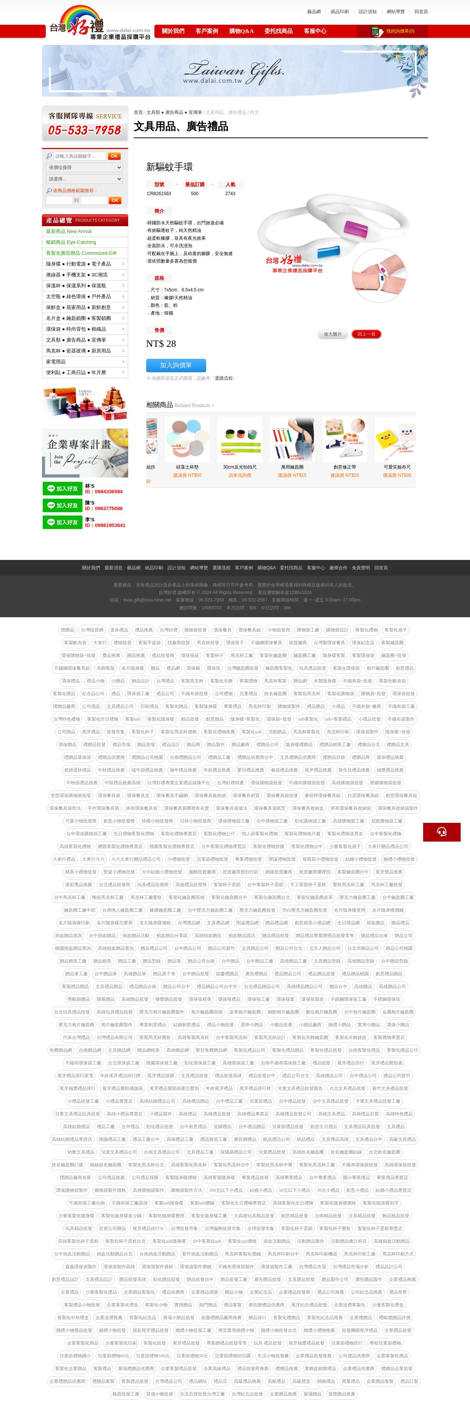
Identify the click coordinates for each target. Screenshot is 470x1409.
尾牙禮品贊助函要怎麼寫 (174, 1088)
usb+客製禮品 (338, 719)
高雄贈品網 (177, 1050)
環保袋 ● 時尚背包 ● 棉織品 (85, 329)
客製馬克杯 (192, 681)
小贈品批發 (281, 1024)
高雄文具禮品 (331, 1113)
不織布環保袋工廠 (83, 1063)
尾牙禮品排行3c (148, 1228)
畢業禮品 (233, 706)
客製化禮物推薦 (219, 731)
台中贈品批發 (195, 973)
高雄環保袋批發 (400, 1164)
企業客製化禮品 (392, 1355)
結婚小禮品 (261, 1190)
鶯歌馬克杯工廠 (348, 884)
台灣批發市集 (184, 1228)
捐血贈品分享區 (172, 935)
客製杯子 (215, 655)
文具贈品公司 (255, 948)
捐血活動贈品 (276, 1241)
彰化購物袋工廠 (310, 821)
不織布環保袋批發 (360, 1164)
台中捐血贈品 (102, 935)
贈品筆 (174, 961)
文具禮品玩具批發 (362, 1126)
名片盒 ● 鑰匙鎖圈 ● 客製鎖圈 (85, 318)
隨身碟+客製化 (245, 719)
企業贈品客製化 (139, 1292)
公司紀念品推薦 (366, 1292)
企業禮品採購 (204, 1292)
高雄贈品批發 (134, 999)
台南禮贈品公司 (185, 757)
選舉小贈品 (252, 1024)
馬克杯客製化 (306, 731)
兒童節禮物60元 (113, 1355)
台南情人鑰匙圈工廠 (122, 910)
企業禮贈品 (361, 1317)
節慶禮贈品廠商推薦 (221, 1317)
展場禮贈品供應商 (136, 1368)
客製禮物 (248, 681)
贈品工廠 (127, 961)
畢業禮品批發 (255, 1177)
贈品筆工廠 (76, 973)
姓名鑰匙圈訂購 (67, 1164)
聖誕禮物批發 (282, 859)
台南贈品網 (90, 1050)
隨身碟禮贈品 (299, 744)
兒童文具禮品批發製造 (300, 1088)
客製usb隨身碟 (168, 1203)
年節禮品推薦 (217, 770)
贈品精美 (102, 961)
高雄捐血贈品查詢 (116, 948)
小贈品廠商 (310, 1024)
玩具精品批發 (78, 1228)
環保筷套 (286, 999)
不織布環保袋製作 (236, 1266)
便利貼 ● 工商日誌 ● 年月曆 (85, 372)
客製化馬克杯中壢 (274, 1164)
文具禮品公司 (120, 706)
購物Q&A (241, 31)
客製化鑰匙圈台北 (272, 897)
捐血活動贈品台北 (115, 1254)
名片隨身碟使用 (349, 910)
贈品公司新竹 (221, 948)
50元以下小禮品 (294, 1190)
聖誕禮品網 (247, 922)
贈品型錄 (152, 961)
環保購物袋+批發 (78, 655)
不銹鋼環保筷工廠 (349, 999)
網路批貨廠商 (278, 872)
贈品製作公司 (335, 1279)
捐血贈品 (376, 922)
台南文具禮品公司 (162, 1152)
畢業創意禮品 (152, 1024)
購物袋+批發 (373, 693)
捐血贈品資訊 (241, 935)
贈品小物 (234, 1292)
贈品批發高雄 (132, 1279)
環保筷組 (190, 655)
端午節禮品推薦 (147, 770)
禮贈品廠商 (64, 706)
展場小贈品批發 (179, 1317)
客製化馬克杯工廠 (317, 1164)
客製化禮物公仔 (219, 833)
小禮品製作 (161, 1113)
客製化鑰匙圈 (273, 655)
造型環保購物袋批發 (71, 795)
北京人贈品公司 (325, 948)
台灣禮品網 (189, 922)
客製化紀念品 (142, 1317)
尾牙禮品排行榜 (255, 1088)
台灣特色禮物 (66, 719)
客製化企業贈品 (71, 1368)
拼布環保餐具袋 (141, 808)
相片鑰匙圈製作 (117, 1024)
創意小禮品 (357, 1190)
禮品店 (220, 1381)
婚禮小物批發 (112, 1330)
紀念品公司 (93, 693)
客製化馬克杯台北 (146, 1164)
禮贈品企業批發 (397, 1368)
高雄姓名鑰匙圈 (308, 1152)
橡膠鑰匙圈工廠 (165, 910)
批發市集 (116, 731)
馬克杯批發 (208, 642)
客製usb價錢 (202, 1203)
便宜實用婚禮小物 (236, 1330)
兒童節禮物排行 (347, 1343)
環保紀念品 (363, 642)
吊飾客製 (106, 668)
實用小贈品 (369, 1024)
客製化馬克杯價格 (179, 731)
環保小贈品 (398, 1024)
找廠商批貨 (179, 642)
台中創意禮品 (193, 1126)
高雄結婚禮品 (76, 1126)
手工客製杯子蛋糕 (308, 884)
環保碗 (193, 668)
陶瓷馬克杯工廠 (108, 897)
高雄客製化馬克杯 (189, 1164)
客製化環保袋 (346, 668)
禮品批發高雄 (228, 1075)
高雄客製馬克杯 (193, 1037)
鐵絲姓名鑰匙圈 (105, 1164)
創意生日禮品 (323, 1126)
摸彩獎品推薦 (78, 884)
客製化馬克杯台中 (232, 1164)
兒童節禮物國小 (75, 1355)
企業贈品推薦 (283, 1394)
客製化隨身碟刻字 (381, 1203)
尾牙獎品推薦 (389, 872)
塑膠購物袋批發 (385, 782)
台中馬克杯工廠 (69, 897)
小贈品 (118, 681)
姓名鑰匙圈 (275, 693)
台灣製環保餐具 (329, 642)
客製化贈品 (176, 706)
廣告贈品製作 (368, 1279)
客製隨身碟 (206, 706)
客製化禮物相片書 (302, 833)
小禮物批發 (179, 859)
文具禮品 (396, 1126)
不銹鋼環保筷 (386, 999)
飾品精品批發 (395, 1215)
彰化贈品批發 (166, 1279)
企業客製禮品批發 (179, 1368)
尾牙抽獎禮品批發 (307, 1343)
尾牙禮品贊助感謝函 (122, 1088)
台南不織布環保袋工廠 (283, 1063)
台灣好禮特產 (230, 782)
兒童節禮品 (261, 1101)
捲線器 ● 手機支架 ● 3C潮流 (85, 275)
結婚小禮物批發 (361, 859)
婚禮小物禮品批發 (74, 1330)
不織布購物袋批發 (307, 782)
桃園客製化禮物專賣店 (172, 846)
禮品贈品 (316, 706)
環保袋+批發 (279, 719)
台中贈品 (230, 961)
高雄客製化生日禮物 (293, 1203)
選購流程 (224, 378)
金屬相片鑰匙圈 (398, 1012)
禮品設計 (171, 744)
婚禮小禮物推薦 (319, 1330)
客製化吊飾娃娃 (351, 1037)
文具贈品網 (119, 1050)
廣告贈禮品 (245, 1139)
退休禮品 (119, 630)
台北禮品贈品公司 (262, 986)
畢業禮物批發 (248, 859)
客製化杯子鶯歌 (335, 1228)
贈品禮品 (400, 922)
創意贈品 (215, 719)
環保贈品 (67, 744)
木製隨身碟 (325, 681)
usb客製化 (308, 719)
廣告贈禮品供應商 (266, 1305)
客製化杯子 (143, 731)
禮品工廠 (106, 1126)
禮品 (115, 693)
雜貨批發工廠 (125, 1394)
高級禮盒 (301, 1381)
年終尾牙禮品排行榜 (120, 1075)
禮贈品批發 (94, 744)
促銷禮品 (223, 1126)
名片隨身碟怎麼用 (115, 922)
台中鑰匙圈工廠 (398, 897)
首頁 (138, 112)
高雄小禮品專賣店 (125, 1113)
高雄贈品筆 (135, 973)
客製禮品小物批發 (82, 1305)
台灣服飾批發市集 (223, 1228)
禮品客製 (233, 1305)
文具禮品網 (218, 922)
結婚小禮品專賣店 (394, 1190)
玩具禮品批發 (312, 668)
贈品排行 (257, 1317)
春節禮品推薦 (284, 770)
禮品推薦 (144, 630)
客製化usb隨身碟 (169, 1241)
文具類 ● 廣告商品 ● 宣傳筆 (85, 340)
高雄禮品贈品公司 (305, 986)
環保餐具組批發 (282, 795)
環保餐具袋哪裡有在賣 (186, 808)
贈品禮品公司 (154, 948)
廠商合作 (338, 567)
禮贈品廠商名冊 (75, 1177)
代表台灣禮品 (76, 1037)
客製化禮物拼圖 (268, 846)
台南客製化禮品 (364, 1050)
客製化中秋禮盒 (73, 1317)
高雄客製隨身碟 (219, 1177)
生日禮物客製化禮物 (134, 833)
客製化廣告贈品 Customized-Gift (81, 253)
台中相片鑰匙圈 (360, 1012)
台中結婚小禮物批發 (162, 872)
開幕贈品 (106, 999)
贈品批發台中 (200, 1279)
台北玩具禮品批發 (72, 1012)
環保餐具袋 (109, 795)
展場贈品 (313, 1394)
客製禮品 (102, 1368)
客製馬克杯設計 (270, 1037)
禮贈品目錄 (334, 757)
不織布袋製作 (401, 719)
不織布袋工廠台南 (87, 1203)
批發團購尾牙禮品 (360, 1330)
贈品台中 (338, 986)
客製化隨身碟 (160, 719)
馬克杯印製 (259, 706)
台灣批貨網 (92, 630)
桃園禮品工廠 (112, 1139)
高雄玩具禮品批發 (115, 1012)
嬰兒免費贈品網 (211, 1050)
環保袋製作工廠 (276, 1266)
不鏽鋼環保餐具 (266, 642)
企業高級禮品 (217, 1368)
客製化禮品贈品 (288, 1050)
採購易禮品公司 (236, 1152)
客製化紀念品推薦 (325, 1317)
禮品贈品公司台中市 (217, 986)
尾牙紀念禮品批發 (309, 1305)
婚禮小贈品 (339, 1024)
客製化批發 (155, 1343)
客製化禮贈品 (286, 1317)
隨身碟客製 (334, 655)
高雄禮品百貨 (365, 1113)
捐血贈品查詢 (68, 935)
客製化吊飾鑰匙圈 (310, 1037)
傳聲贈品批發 (168, 999)
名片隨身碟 (132, 668)
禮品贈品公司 (287, 973)
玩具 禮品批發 (268, 1343)
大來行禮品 (64, 859)
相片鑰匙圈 (378, 668)
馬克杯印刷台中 (283, 1254)
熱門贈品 (208, 1305)
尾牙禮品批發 (186, 1343)
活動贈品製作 (310, 1241)
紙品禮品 (306, 1139)
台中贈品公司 (187, 948)
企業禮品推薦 (402, 1279)
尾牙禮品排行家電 (75, 1075)
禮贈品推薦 (286, 1368)
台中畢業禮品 (322, 1177)
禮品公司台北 (295, 1075)
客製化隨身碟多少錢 (121, 1215)
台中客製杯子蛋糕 (265, 884)
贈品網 (300, 681)
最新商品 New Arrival (68, 231)
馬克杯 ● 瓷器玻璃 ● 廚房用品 (85, 351)
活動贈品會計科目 (349, 1241)
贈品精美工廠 (73, 961)
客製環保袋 (363, 655)
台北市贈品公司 (363, 948)
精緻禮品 (326, 1381)
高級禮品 (277, 1381)
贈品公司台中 (176, 986)
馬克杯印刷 (338, 731)
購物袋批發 (195, 630)
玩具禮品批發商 (153, 884)
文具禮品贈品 (109, 986)
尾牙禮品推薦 (318, 770)
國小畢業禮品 (356, 1177)
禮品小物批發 (220, 1024)
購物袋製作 (289, 706)
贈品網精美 (148, 1050)
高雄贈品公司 (392, 986)
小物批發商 (279, 630)
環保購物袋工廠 (234, 821)
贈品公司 (404, 935)
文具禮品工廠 (200, 1152)
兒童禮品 (248, 693)
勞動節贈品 (78, 999)
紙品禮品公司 (276, 1139)
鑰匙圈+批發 (393, 655)
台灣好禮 (169, 630)
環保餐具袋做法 (231, 808)
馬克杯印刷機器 (321, 1254)
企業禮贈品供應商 (67, 1381)
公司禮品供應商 (354, 1355)
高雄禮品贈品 (195, 1101)
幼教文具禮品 (80, 1152)
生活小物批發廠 (273, 1355)
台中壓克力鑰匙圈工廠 (210, 910)
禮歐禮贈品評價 (394, 1317)
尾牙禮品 (91, 731)
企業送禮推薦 (109, 1317)
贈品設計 (141, 681)
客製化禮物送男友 (345, 833)
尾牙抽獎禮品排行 (78, 1088)
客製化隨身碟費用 (166, 1215)
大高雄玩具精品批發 (254, 1215)
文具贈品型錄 (327, 961)
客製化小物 (156, 1305)
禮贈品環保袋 (77, 757)
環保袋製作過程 (157, 1266)
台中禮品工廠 (229, 1101)
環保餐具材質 (246, 795)
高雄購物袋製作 (148, 1190)
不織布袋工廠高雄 (130, 1203)
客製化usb (252, 731)
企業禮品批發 (398, 1330)
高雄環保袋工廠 (238, 1063)
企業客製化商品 (83, 1343)
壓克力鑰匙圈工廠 (358, 897)
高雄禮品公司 (329, 1075)
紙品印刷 (340, 11)
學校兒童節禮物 (385, 1343)
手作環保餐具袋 (103, 808)
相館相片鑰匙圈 (283, 1012)
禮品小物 (96, 681)
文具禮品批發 (194, 1075)
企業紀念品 (261, 1292)
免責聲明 (361, 567)
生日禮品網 (348, 922)
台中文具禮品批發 (331, 1101)
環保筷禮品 (229, 999)
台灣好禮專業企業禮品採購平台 (178, 782)
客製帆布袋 (75, 642)
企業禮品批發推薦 (314, 1355)
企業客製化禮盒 (122, 1305)
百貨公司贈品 (112, 1228)
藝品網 (314, 11)
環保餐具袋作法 (65, 808)
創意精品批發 (294, 1215)
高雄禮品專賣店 (253, 1113)
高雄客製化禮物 (75, 846)
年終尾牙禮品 (219, 1088)
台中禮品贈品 (251, 1126)
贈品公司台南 (201, 961)
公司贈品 (66, 731)
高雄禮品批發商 (191, 884)
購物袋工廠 (308, 630)
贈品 (155, 668)
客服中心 (315, 31)
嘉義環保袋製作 (81, 1266)
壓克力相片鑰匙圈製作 (161, 1012)
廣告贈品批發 (267, 1279)
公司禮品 (91, 706)
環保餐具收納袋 (210, 795)
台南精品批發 (328, 1215)
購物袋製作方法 (186, 1190)
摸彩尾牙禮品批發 (151, 1330)
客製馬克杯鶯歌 (155, 1037)
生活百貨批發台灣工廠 (202, 1394)
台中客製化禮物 (385, 833)
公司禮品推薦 (111, 1177)
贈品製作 (216, 744)
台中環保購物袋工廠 (86, 833)
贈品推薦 (136, 655)
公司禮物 (224, 693)
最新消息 (114, 567)
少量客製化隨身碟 (76, 1215)
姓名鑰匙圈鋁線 (346, 1152)
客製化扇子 (396, 630)
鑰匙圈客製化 (278, 668)
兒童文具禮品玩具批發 (77, 1113)
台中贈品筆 (105, 973)
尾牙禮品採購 (160, 1075)
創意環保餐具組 (401, 795)
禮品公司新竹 (396, 1075)
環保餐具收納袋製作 (398, 808)
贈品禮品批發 (275, 935)
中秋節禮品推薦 (82, 782)
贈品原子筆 (164, 973)
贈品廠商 (241, 744)
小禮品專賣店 (119, 1101)
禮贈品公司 (267, 744)
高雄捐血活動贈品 (392, 1241)
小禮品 (338, 706)
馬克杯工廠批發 (387, 884)
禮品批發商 (163, 655)
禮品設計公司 (389, 1266)
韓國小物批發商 (157, 821)
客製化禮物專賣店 (179, 833)
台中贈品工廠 (259, 961)
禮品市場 (121, 744)
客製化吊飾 (221, 681)
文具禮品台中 (368, 1139)
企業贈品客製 (380, 1381)
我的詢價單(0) (400, 31)
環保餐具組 (249, 630)
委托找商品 (279, 31)
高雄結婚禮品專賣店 (72, 1139)
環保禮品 (71, 681)
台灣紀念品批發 (247, 1394)
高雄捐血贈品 (208, 935)
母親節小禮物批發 (320, 859)
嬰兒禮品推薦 (250, 770)
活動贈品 (277, 731)
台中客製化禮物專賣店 (223, 846)
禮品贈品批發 (321, 973)
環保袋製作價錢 (195, 1266)
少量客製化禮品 (101, 1292)
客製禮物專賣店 (389, 1037)
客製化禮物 (366, 630)
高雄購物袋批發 (347, 782)
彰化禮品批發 (159, 1126)
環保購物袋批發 (266, 782)
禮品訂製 (409, 1381)
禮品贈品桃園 (355, 973)
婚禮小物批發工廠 (193, 1330)
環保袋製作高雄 (119, 1266)
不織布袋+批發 (358, 681)
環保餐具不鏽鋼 (172, 795)
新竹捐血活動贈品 (200, 1254)
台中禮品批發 (292, 1101)
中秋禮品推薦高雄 (123, 782)
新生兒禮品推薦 (354, 770)
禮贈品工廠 (219, 757)
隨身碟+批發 (397, 731)
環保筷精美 (200, 999)
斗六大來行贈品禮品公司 (136, 859)
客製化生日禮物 (102, 719)
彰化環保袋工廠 (200, 1063)
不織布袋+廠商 (367, 706)
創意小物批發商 (119, 821)
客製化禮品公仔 (402, 1050)
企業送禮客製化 (349, 1305)
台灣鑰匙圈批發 (243, 668)
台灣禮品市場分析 (351, 1266)
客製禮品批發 (134, 1381)
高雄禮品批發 (217, 1113)
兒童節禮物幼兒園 (233, 1355)
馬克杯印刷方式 (398, 1254)
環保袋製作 (367, 731)
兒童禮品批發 (272, 1152)
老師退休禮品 (77, 770)
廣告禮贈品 (256, 973)
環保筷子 (235, 642)
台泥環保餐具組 (363, 795)
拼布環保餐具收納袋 (351, 808)
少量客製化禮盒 (388, 1305)
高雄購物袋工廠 (348, 821)
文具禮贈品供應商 (298, 757)
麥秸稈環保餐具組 (323, 795)
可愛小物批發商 (81, 821)
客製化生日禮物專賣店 (243, 1203)
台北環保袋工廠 (123, 1063)
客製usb (133, 719)
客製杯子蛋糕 (227, 884)
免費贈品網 (60, 1050)
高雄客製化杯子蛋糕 (78, 1241)
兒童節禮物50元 (192, 1355)
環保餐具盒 (138, 795)
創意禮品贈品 (389, 973)
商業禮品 (351, 1381)
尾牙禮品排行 (350, 1063)
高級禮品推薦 (247, 1381)
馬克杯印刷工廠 (360, 1254)
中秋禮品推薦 (111, 770)
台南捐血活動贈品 (157, 1254)
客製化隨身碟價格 (338, 1203)
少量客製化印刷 (121, 1343)
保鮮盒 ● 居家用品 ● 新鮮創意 (85, 307)
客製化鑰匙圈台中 (229, 897)
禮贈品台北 (369, 744)
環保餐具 (223, 630)
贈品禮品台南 (374, 935)
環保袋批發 (403, 693)
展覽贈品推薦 (341, 1394)
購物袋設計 (337, 630)
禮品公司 (165, 693)
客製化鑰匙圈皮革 (315, 897)
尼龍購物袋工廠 (387, 821)
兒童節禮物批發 (212, 859)
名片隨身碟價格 (155, 922)
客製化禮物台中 (307, 846)
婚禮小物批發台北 (279, 1330)
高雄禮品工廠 (179, 1139)
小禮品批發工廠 (83, 1101)
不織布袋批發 (194, 693)
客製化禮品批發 (326, 1050)
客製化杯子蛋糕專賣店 (380, 1228)
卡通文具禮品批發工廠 (377, 1101)
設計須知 (368, 11)
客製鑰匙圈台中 (353, 872)
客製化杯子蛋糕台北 (125, 1241)
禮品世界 (398, 1292)
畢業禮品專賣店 (392, 1177)
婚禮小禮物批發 (399, 859)
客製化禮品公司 (249, 1050)
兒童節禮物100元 (153, 1355)
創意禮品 (405, 668)
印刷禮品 (150, 706)
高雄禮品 (188, 1113)
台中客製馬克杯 (231, 1037)
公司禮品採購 (145, 1177)
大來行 (100, 642)
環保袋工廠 (138, 693)
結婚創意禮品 (186, 1024)
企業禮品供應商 (358, 1368)
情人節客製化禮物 (260, 833)
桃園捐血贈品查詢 (73, 948)
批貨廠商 (298, 642)
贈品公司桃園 (399, 948)
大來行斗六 (93, 859)
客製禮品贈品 (75, 986)
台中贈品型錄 (394, 961)
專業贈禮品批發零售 (227, 1343)
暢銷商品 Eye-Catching (71, 242)
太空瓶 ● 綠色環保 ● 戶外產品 (85, 296)
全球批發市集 (260, 1228)
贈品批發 (146, 744)
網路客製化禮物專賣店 (120, 846)
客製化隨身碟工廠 (209, 1215)
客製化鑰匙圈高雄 (187, 897)
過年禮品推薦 (183, 770)
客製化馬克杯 (306, 693)
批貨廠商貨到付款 (241, 872)
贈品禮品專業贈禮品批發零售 (325, 935)
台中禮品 (130, 1126)
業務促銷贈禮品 (320, 1368)
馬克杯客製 (275, 681)
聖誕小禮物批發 (119, 872)
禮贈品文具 (398, 744)
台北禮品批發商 (114, 884)
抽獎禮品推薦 (390, 770)
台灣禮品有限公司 (115, 1037)
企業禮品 (70, 1292)
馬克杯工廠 (242, 655)
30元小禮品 (328, 1190)
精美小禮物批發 (81, 872)
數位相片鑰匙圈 (321, 1012)
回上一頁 (367, 334)
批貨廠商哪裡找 (315, 872)
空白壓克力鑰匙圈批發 (304, 910)
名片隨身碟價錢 (388, 910)
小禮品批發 (369, 719)
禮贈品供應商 (111, 757)
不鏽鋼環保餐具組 (72, 668)
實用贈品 (183, 1305)
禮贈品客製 (103, 1381)
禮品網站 (198, 1381)
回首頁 (421, 11)
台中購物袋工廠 (272, 821)
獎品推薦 (111, 655)
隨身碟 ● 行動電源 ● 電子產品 (85, 264)
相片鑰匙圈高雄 (207, 1012)
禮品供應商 (173, 1292)
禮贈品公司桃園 (147, 757)
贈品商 (193, 744)
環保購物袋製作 (72, 1190)
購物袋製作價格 (110, 1190)
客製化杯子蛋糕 (297, 1228)
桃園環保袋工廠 (162, 1063)
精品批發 (190, 719)
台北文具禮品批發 (347, 1088)
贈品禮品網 (276, 922)
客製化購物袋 (340, 693)
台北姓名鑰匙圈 (384, 1152)
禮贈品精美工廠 (335, 744)
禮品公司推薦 (330, 1292)
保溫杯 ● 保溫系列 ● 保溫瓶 (85, 285)
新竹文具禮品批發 (390, 1088)
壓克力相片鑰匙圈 (76, 1024)
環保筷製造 (312, 999)
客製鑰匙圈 (392, 642)
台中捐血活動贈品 (72, 1254)
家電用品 (85, 361)
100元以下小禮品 (226, 1190)
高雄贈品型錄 (360, 961)
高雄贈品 (363, 986)
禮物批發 (123, 642)
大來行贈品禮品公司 (388, 846)
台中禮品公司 (363, 1075)
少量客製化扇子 (345, 846)
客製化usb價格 (242, 1241)
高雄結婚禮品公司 (157, 1101)
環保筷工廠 (258, 999)
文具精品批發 (362, 1215)
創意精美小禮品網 (313, 922)
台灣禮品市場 (312, 1266)
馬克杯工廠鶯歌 (146, 897)
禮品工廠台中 (146, 1139)
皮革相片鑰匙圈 (245, 1012)
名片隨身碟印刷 (74, 922)
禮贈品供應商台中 (255, 757)
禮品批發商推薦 (253, 1368)
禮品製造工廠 (213, 1139)
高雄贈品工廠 (293, 961)
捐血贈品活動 (136, 935)
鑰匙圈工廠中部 (80, 910)
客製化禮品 (64, 693)
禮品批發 (322, 1063)
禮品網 (173, 668)
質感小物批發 (159, 1394)
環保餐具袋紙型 (270, 808)
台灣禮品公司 (168, 1381)
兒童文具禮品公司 (119, 1152)
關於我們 (173, 31)
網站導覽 (396, 11)
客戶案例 (207, 31)
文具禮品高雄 (335, 1139)
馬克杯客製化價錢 (243, 1254)
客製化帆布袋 (392, 681)
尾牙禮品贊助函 (387, 1063)
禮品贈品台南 (142, 986)
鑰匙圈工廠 (304, 655)
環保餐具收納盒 (308, 808)
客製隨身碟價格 (181, 1177)
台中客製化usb (207, 1241)
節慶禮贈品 (227, 973)
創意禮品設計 (65, 1279)
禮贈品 (67, 630)
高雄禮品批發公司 (293, 1113)
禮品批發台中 (261, 1075)
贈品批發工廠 (233, 1279)
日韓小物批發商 (195, 821)
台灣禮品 (165, 681)
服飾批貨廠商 (202, 872)
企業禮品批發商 (294, 1292)
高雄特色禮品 (399, 1113)
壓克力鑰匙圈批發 (257, 910)
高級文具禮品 (402, 1139)
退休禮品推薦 (390, 757)
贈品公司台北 (288, 948)
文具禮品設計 (98, 1279)
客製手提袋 (149, 642)
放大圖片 (333, 334)
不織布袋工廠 (401, 706)
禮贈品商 (361, 757)
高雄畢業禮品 (288, 1177)
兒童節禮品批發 (288, 1126)
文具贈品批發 (301, 1279)
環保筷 (213, 668)
